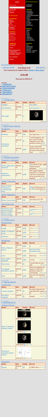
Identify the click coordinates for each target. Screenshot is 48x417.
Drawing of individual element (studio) (7, 353)
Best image (5, 116)
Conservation (6, 285)
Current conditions (7, 291)
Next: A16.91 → (41, 67)
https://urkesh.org (5, 64)
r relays (28, 34)
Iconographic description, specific (8, 270)
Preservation (6, 264)
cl (30, 246)
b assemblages (29, 12)
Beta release (40, 70)
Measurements (6, 223)
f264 (32, 189)
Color (3, 256)
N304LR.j (44, 144)
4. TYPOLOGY (6, 90)
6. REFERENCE (6, 94)
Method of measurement (6, 174)
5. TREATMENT (6, 92)
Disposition (5, 362)
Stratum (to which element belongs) (7, 210)
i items (28, 18)
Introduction (12, 33)
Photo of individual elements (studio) (8, 327)
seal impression (34, 108)
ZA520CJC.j (40, 209)
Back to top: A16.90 (4, 98)
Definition (5, 134)
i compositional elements (32, 19)
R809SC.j (44, 121)
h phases (28, 30)
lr (23, 166)
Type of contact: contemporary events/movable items (7, 188)
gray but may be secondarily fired (35, 250)
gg (24, 319)
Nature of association (8, 200)
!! (23, 105)
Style (3, 276)
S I (12, 26)
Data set (11, 47)
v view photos (29, 38)
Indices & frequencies (14, 50)
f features (28, 16)
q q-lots (28, 21)
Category (4, 105)
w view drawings (30, 40)
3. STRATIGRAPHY (8, 88)
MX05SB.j (44, 264)
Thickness (5, 236)
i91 (44, 143)
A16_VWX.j (30, 318)
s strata (28, 35)
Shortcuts (11, 12)
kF (24, 358)
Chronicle (11, 27)
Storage (4, 367)
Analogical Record (8, 305)
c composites (29, 14)
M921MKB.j (44, 152)
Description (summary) (5, 145)
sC (23, 116)
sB (23, 141)
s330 (31, 210)
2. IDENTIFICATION (8, 86)
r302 (31, 165)
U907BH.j (43, 367)
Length (4, 228)
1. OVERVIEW (6, 84)
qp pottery (28, 23)
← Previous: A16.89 (7, 67)
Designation (5, 129)
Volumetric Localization (9, 160)
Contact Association (8, 181)
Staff (10, 23)
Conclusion (12, 28)
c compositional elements (32, 15)
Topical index (12, 9)
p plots (28, 33)
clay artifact (33, 105)
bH (24, 367)
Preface (11, 20)
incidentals (29, 6)
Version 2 (32, 70)
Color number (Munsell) (6, 260)
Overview (11, 21)
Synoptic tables (13, 51)
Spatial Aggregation (8, 195)
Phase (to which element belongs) (7, 214)
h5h (31, 214)
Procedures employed (5, 296)
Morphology (5, 241)
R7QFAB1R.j (44, 168)
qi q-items (28, 22)
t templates (29, 37)
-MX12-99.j (44, 107)
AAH (34, 209)
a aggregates (29, 11)
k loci (27, 31)
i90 (31, 187)
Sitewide (11, 59)
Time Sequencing (7, 204)
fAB (24, 134)
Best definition (6, 108)
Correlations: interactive (15, 53)
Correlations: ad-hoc (14, 54)
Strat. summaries (13, 56)
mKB (24, 149)
